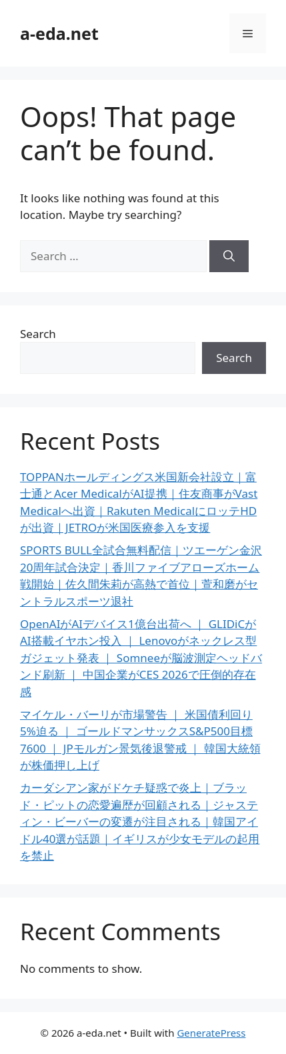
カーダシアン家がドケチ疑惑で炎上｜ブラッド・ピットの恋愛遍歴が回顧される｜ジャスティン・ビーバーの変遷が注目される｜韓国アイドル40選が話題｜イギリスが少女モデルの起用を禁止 (139, 821)
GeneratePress (211, 1032)
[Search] (229, 256)
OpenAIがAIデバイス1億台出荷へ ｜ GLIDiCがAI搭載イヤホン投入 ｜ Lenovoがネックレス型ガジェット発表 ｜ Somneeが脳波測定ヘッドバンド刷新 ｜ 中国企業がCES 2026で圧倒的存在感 (141, 657)
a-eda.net (59, 33)
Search (38, 333)
